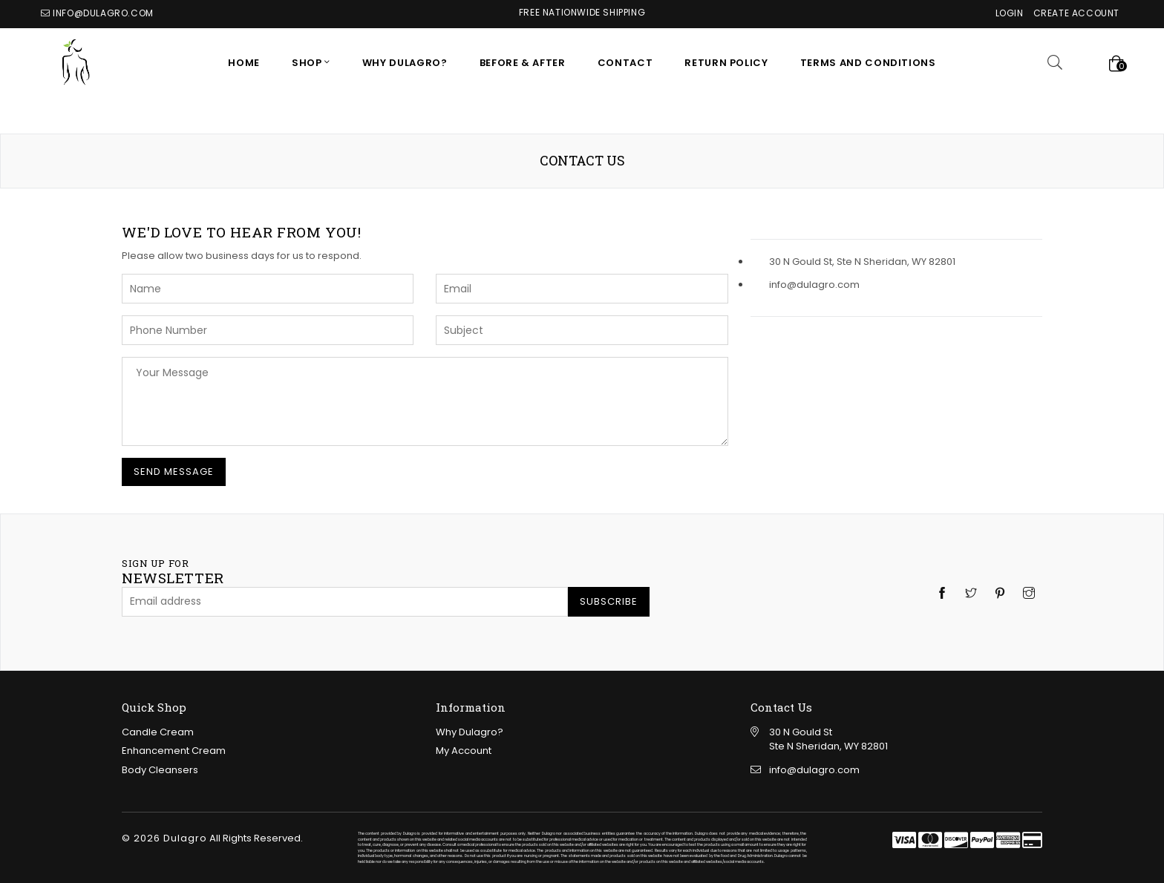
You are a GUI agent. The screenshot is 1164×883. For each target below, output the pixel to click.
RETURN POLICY (726, 63)
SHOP (308, 63)
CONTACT (625, 63)
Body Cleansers (160, 770)
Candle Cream (158, 732)
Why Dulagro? (405, 63)
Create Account (1076, 13)
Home (244, 63)
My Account (463, 751)
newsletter (173, 572)
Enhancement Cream (174, 751)
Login (1009, 13)
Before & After (523, 63)
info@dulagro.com (103, 13)
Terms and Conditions (868, 63)
